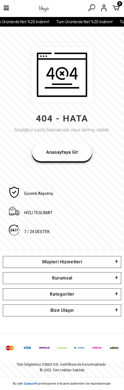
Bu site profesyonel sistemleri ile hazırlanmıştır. (62, 383)
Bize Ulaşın (62, 310)
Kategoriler (62, 294)
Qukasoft (30, 383)
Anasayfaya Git (62, 152)
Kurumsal (62, 278)
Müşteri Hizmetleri (62, 262)
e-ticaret (63, 383)
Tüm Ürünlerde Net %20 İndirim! (85, 22)
